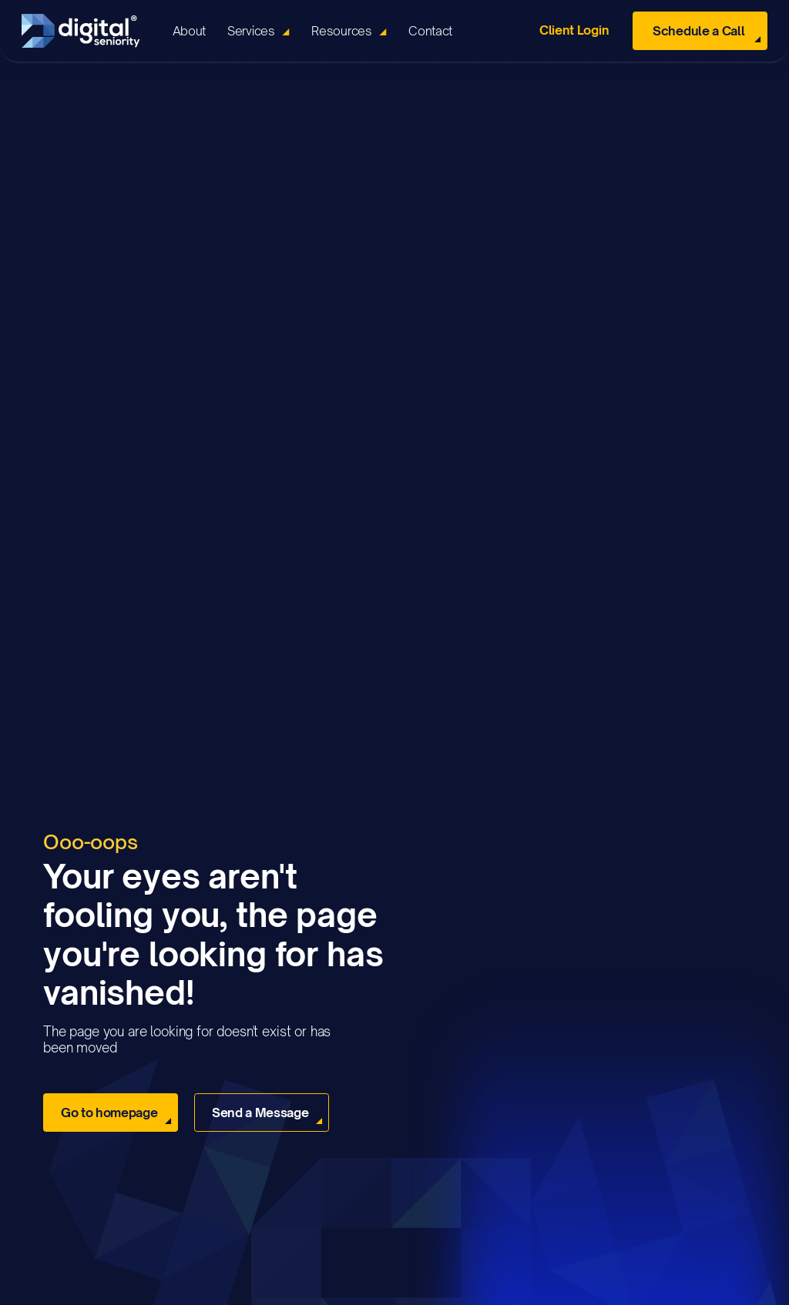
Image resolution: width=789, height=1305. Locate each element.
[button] (258, 31)
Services (250, 30)
